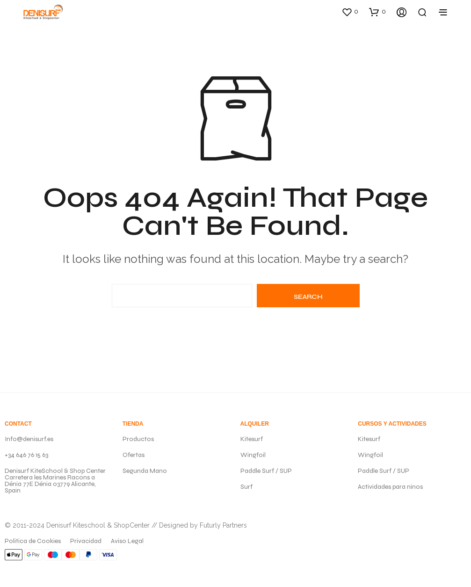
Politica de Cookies (33, 541)
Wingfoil (253, 455)
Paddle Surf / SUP (266, 471)
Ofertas (134, 455)
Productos (138, 439)
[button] (349, 11)
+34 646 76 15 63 (26, 455)
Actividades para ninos (390, 487)
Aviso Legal (127, 541)
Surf (246, 487)
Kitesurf (251, 439)
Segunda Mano (145, 471)
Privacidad (85, 541)
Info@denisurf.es (29, 439)
